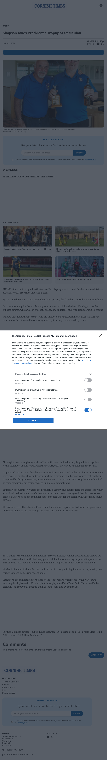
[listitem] (53, 374)
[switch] (88, 380)
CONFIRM (33, 420)
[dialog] (53, 380)
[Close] (101, 336)
